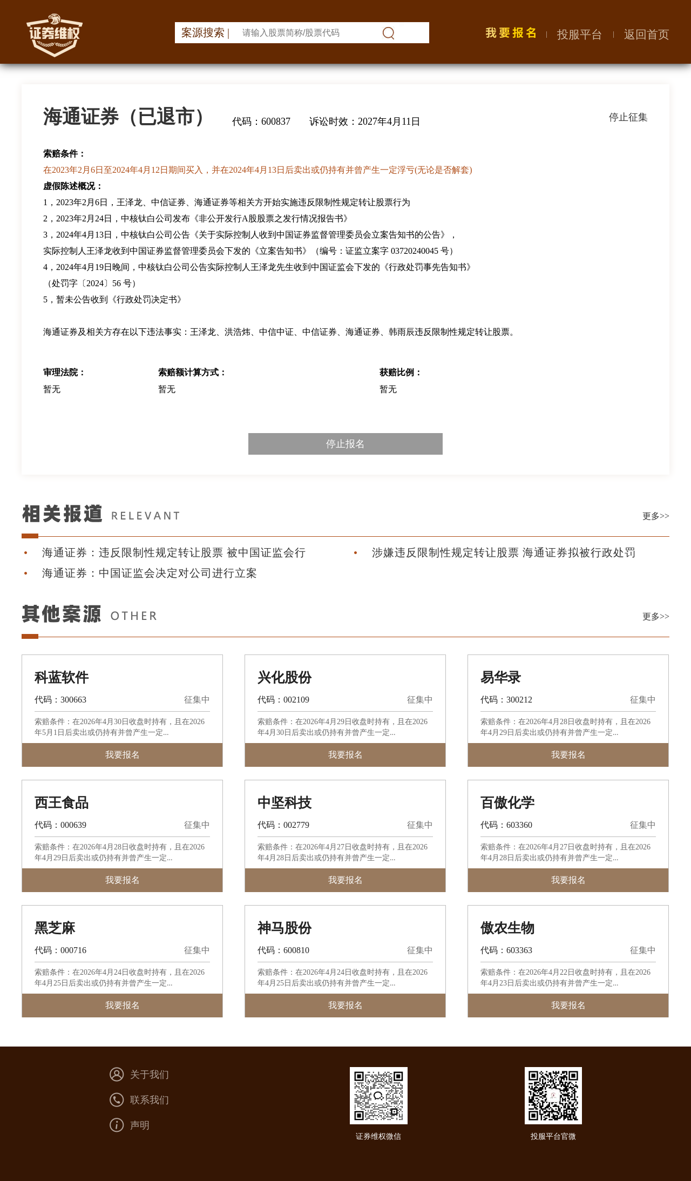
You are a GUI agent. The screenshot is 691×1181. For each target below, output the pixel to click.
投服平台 (579, 34)
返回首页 (646, 34)
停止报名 (345, 443)
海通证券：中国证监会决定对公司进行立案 (150, 573)
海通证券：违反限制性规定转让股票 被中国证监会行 (174, 552)
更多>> (655, 516)
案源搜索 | (205, 32)
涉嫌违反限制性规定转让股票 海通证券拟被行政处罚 (504, 552)
